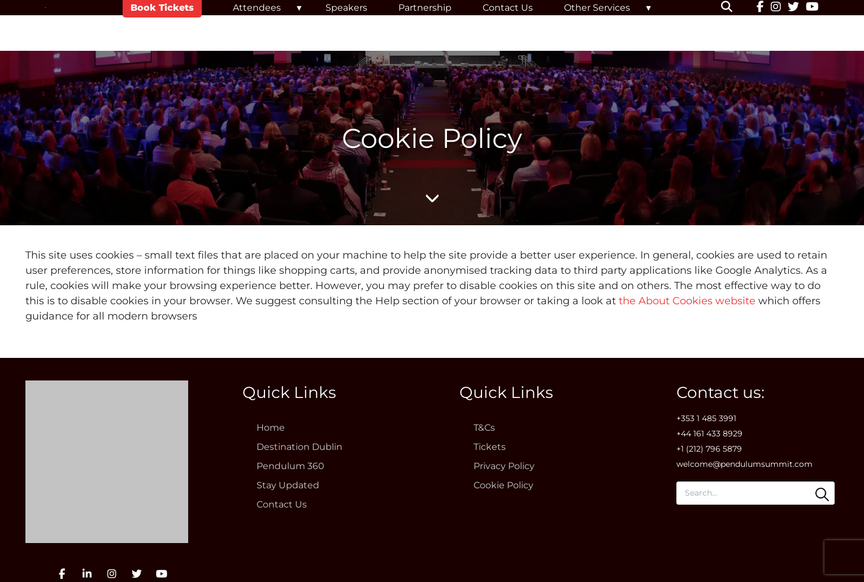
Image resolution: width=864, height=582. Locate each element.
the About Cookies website (687, 301)
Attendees (257, 7)
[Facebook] (760, 8)
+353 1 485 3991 (706, 418)
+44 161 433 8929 (709, 433)
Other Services (597, 7)
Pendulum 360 (290, 466)
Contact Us (508, 7)
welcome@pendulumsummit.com (744, 464)
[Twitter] (793, 8)
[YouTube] (812, 8)
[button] (733, 8)
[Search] (822, 494)
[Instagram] (776, 8)
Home (271, 427)
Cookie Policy (503, 485)
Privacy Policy (504, 466)
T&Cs (484, 427)
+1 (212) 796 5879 (709, 449)
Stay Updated (288, 485)
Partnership (424, 7)
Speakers (346, 7)
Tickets (490, 446)
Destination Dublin (299, 446)
